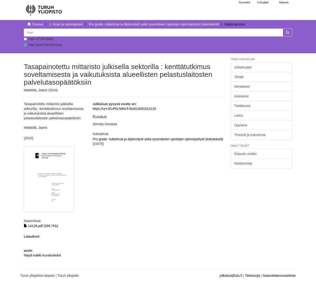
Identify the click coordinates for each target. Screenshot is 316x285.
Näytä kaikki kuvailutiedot (42, 255)
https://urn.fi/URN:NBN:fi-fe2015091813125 (124, 109)
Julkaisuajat (242, 67)
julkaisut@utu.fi (231, 275)
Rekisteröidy (243, 163)
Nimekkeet (242, 86)
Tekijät (239, 77)
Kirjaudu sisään (245, 154)
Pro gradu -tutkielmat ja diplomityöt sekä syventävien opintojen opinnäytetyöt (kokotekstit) (154, 24)
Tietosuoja (252, 275)
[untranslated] (153, 33)
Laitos (238, 115)
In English (262, 2)
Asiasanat (241, 96)
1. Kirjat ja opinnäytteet (66, 24)
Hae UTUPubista (38, 39)
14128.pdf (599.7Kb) (41, 226)
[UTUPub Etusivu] (43, 8)
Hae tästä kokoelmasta (43, 45)
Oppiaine (240, 125)
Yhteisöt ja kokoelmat (250, 135)
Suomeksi (244, 2)
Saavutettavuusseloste (279, 275)
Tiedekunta (242, 106)
